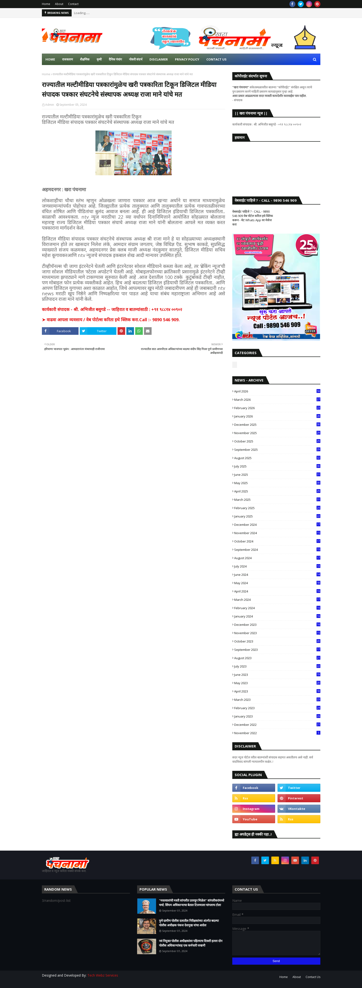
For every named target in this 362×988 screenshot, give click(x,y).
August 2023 (277, 658)
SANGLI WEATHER (276, 164)
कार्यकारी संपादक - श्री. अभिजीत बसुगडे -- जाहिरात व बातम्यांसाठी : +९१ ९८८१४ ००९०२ (112, 309)
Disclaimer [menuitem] (158, 59)
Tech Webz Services (102, 975)
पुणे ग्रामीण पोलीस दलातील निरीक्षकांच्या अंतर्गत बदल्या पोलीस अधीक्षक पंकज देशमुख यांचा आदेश (189, 923)
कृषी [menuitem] (99, 59)
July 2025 (277, 466)
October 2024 (277, 541)
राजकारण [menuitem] (67, 59)
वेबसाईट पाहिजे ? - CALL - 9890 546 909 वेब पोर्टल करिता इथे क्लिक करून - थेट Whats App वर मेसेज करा (252, 217)
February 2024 (277, 608)
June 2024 (277, 574)
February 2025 (277, 508)
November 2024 (277, 533)
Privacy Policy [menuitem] (187, 59)
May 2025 (277, 483)
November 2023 (277, 633)
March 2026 (277, 399)
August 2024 (277, 558)
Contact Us (313, 977)
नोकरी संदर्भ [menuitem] (135, 59)
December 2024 (277, 524)
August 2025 (277, 458)
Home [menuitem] (50, 59)
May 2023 (277, 683)
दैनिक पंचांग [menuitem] (115, 59)
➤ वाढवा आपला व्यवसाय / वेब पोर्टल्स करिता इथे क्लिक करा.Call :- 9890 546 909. (111, 319)
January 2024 (277, 616)
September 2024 (277, 549)
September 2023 (277, 649)
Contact (73, 4)
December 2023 (277, 624)
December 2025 (277, 424)
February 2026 (277, 408)
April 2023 (277, 691)
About (59, 4)
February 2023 (277, 708)
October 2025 (277, 441)
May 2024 (277, 583)
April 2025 (277, 491)
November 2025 (277, 433)
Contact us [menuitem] (216, 59)
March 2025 (277, 499)
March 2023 (277, 699)
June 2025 (277, 474)
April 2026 (277, 391)
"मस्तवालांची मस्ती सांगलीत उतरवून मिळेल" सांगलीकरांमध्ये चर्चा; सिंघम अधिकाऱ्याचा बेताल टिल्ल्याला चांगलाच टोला (191, 902)
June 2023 (277, 674)
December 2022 (277, 724)
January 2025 (277, 516)
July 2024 (277, 566)
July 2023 (277, 666)
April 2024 (277, 591)
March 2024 (277, 599)
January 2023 (277, 716)
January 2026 (277, 416)
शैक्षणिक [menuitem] (84, 59)
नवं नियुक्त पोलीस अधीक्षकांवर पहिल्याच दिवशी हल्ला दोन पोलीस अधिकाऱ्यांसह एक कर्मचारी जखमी (190, 943)
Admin (49, 105)
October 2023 (277, 641)
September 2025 (277, 449)
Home (46, 4)
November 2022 (277, 733)
